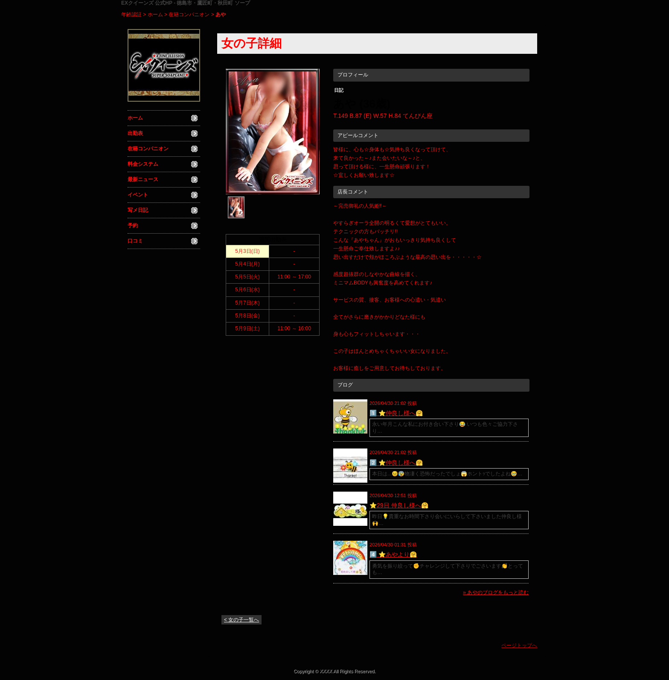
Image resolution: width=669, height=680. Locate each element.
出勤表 (135, 133)
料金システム (143, 164)
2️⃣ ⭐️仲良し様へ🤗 (396, 462)
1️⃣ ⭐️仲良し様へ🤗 (396, 413)
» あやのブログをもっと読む (496, 592)
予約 (133, 226)
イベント (138, 195)
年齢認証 (131, 15)
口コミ (135, 241)
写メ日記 (138, 210)
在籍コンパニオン (189, 15)
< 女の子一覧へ (241, 620)
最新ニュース (143, 179)
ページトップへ (519, 645)
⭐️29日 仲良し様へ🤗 (398, 505)
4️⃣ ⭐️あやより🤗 (393, 554)
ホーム (155, 15)
